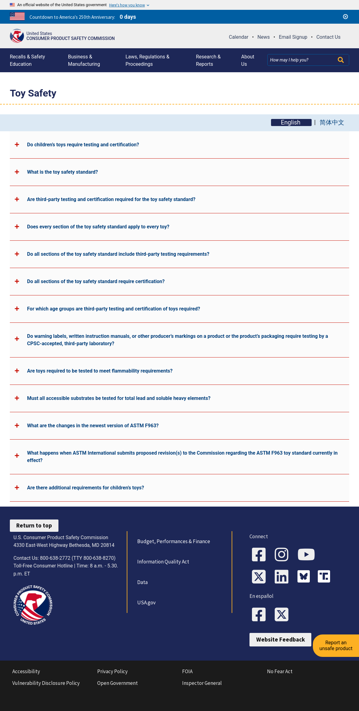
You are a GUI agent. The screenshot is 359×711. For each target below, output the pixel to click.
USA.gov (146, 602)
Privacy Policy (112, 671)
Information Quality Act (163, 561)
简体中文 (332, 122)
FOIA (187, 671)
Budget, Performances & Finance (173, 541)
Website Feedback (280, 639)
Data (142, 582)
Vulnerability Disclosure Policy (46, 683)
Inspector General (202, 683)
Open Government (117, 683)
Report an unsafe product (335, 645)
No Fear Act (280, 671)
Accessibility (26, 671)
